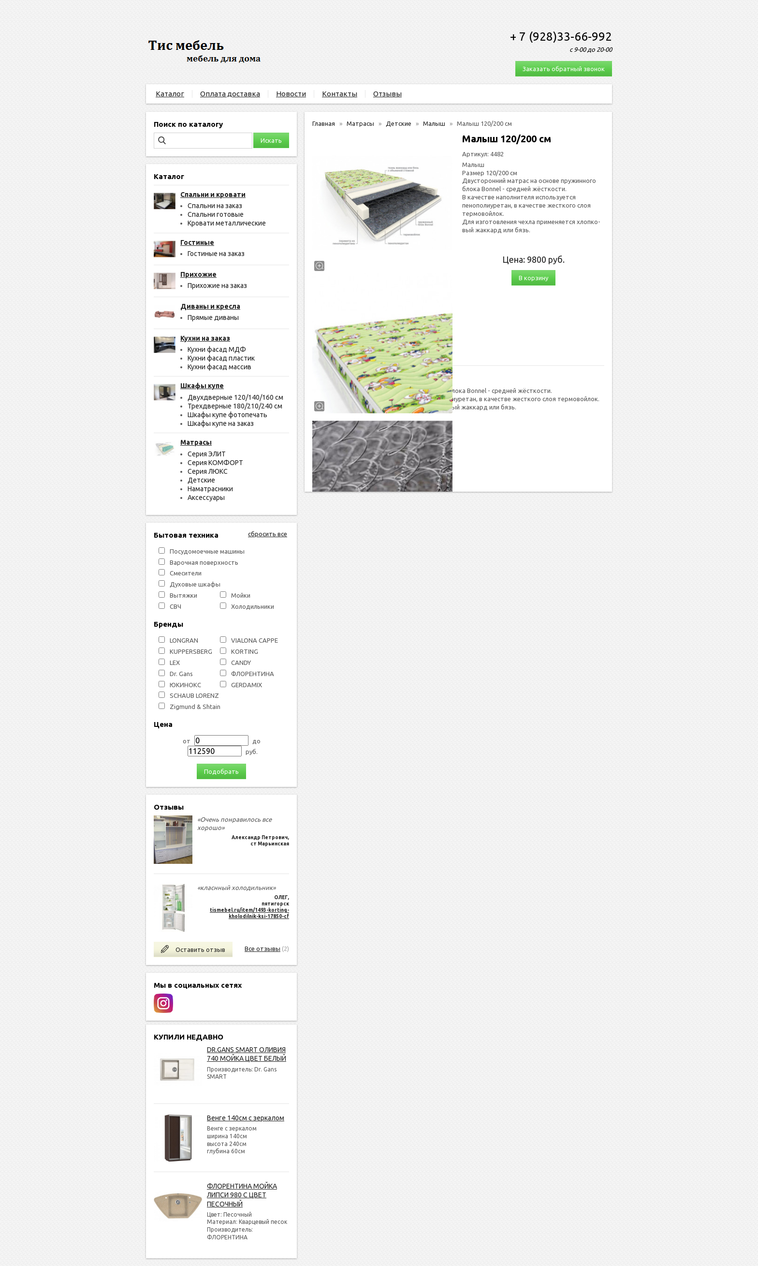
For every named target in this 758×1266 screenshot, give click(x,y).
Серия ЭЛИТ (207, 454)
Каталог (170, 94)
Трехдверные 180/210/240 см (235, 406)
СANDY (241, 662)
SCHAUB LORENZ (194, 695)
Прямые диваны (213, 317)
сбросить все (267, 533)
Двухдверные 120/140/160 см (235, 397)
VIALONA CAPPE (254, 640)
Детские (201, 480)
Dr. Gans (181, 673)
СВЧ (175, 606)
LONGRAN (184, 640)
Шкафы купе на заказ (221, 423)
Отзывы (387, 94)
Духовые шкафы (195, 584)
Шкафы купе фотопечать (227, 415)
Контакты (339, 94)
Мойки (240, 595)
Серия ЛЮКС (208, 471)
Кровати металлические (227, 223)
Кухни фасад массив (219, 367)
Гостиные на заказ (216, 253)
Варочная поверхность (204, 562)
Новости (291, 94)
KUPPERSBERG (191, 651)
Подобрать (221, 771)
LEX (175, 662)
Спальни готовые (216, 214)
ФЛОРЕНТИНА (252, 673)
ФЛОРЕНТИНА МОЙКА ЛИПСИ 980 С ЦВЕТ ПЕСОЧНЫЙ (242, 1194)
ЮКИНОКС (185, 684)
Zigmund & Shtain (195, 706)
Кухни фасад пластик (221, 358)
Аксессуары (206, 497)
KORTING (244, 651)
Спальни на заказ (215, 206)
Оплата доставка (230, 94)
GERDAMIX (246, 684)
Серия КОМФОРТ (215, 463)
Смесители (186, 573)
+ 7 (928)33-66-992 (561, 36)
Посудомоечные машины (207, 551)
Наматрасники (210, 489)
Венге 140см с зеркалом (245, 1118)
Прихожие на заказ (217, 285)
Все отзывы (262, 948)
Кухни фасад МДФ (217, 349)
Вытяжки (183, 595)
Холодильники (252, 606)
